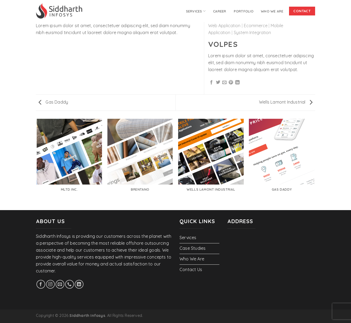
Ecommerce (256, 25)
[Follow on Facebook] (40, 284)
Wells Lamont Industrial (285, 102)
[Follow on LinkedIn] (79, 284)
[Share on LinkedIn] (237, 82)
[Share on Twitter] (218, 82)
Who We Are (272, 11)
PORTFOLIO (243, 11)
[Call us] (69, 284)
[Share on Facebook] (211, 82)
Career (219, 11)
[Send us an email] (60, 284)
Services (196, 11)
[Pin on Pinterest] (231, 82)
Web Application (224, 25)
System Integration (252, 32)
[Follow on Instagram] (50, 284)
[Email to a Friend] (224, 82)
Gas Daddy (53, 102)
